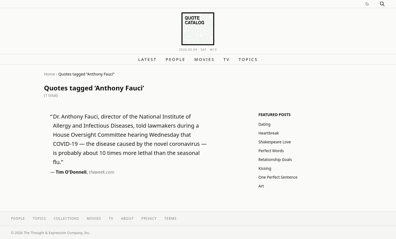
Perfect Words (271, 150)
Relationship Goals (275, 159)
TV (226, 59)
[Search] (382, 4)
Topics (248, 59)
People (175, 59)
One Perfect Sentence (278, 177)
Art (261, 186)
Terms (170, 218)
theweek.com (101, 172)
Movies (204, 59)
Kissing (264, 168)
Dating (264, 124)
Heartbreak (268, 133)
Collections (66, 218)
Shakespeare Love (274, 141)
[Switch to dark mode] (367, 4)
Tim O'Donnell (71, 172)
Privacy (149, 218)
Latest (147, 59)
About (127, 218)
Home (49, 74)
